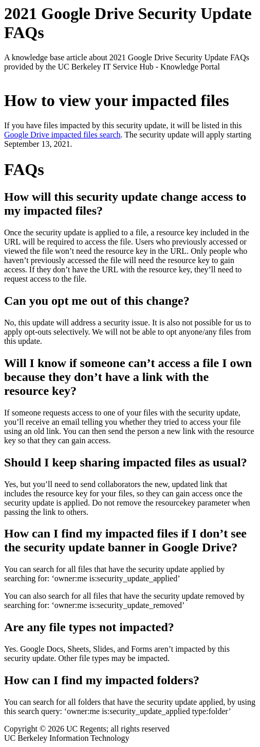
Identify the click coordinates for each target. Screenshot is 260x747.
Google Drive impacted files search (62, 134)
